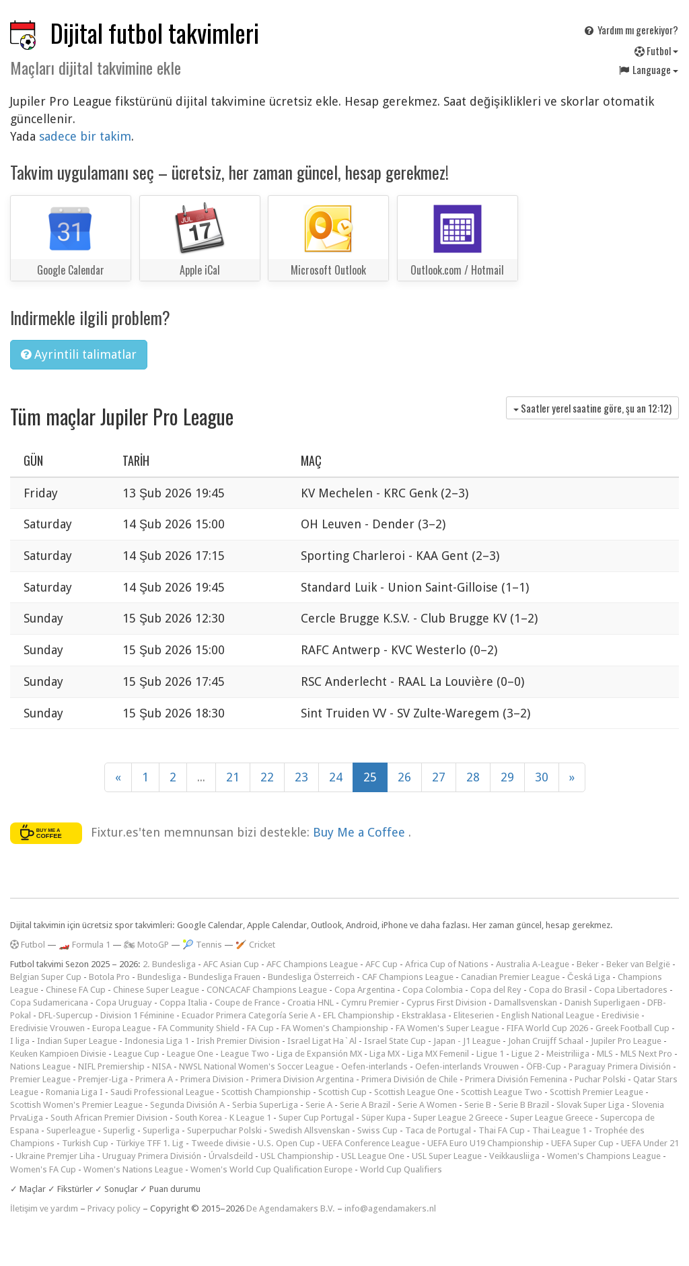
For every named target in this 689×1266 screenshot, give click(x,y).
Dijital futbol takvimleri (154, 32)
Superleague (71, 1130)
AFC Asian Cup (231, 964)
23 (301, 777)
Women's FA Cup (43, 1169)
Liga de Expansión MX (319, 1054)
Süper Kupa (383, 1118)
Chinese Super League (156, 990)
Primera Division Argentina (302, 1079)
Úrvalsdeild (231, 1156)
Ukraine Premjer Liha (55, 1156)
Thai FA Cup (501, 1130)
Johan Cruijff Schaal (545, 1041)
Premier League (40, 1079)
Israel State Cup (395, 1041)
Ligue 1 (490, 1054)
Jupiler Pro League (626, 1041)
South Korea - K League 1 (223, 1118)
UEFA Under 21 (650, 1143)
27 (438, 777)
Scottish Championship (266, 1092)
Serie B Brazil (524, 1105)
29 (507, 777)
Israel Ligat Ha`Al (322, 1041)
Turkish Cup (85, 1143)
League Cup (136, 1054)
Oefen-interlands (374, 1066)
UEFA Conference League (371, 1143)
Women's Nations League (133, 1169)
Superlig (119, 1130)
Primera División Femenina (516, 1079)
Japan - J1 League (467, 1041)
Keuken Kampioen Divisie (58, 1054)
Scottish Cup (342, 1092)
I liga (20, 1041)
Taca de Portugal (438, 1130)
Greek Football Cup (632, 1028)
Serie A (318, 1105)
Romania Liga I (74, 1092)
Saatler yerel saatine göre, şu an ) (592, 407)
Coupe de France (247, 1002)
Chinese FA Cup (76, 990)
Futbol (656, 50)
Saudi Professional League (162, 1092)
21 (233, 777)
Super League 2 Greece (458, 1118)
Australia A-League (532, 964)
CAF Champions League (408, 977)
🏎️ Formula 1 (84, 945)
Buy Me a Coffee (360, 832)
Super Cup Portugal (316, 1118)
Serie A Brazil (365, 1105)
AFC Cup (381, 964)
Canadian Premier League (510, 977)
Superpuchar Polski (224, 1130)
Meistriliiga (567, 1054)
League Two (245, 1054)
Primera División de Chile (409, 1079)
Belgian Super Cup (45, 977)
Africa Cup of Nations (446, 964)
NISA (162, 1066)
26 (404, 777)
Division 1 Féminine (137, 1015)
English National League (547, 1015)
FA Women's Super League (447, 1028)
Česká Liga (588, 977)
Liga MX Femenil (438, 1054)
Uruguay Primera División (151, 1156)
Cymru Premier (370, 1002)
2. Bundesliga (169, 964)
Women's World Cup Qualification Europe (271, 1169)
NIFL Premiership (111, 1066)
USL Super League (447, 1156)
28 (473, 777)
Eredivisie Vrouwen (47, 1028)
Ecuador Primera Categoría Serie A (249, 1015)
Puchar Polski (600, 1079)
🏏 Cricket (255, 945)
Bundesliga (159, 977)
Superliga (161, 1130)
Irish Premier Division (238, 1041)
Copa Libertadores (630, 990)
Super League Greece (551, 1118)
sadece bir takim (85, 136)
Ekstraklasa (424, 1015)
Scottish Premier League (596, 1092)
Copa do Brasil (558, 990)
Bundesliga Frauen (224, 977)
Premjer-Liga (103, 1079)
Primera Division (212, 1079)
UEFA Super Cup (582, 1143)
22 (267, 777)
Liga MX (384, 1054)
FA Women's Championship (334, 1028)
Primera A (154, 1079)
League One (190, 1054)
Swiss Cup (377, 1130)
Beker (588, 964)
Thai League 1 (559, 1130)
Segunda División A (187, 1105)
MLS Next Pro (646, 1054)
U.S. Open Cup (286, 1143)
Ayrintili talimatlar (79, 354)
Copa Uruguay (124, 1002)
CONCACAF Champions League (267, 990)
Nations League (40, 1066)
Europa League (121, 1028)
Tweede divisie (220, 1143)
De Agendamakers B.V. (290, 1208)
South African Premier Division (109, 1118)
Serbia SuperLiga (265, 1105)
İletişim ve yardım (44, 1208)
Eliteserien (474, 1015)
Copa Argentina (364, 990)
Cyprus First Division (446, 1002)
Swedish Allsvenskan (309, 1130)
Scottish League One (414, 1092)
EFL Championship (358, 1015)
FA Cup (260, 1028)
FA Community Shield (199, 1028)
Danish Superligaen (602, 1002)
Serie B (477, 1105)
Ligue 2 (525, 1054)
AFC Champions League (312, 964)
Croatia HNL (310, 1002)
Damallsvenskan (525, 1002)
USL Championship (297, 1156)
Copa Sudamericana (49, 1002)
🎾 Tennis (202, 945)
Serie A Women (427, 1105)
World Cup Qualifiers (401, 1169)
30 (541, 777)
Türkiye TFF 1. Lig (150, 1143)
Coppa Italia (183, 1002)
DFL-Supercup (65, 1015)
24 (335, 777)
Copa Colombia (432, 990)
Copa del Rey (495, 990)
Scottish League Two (501, 1092)
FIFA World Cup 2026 (547, 1028)
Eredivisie (620, 1015)
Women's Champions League (604, 1156)
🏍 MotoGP (146, 945)
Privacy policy (114, 1208)
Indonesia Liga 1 (156, 1041)
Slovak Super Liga (590, 1105)
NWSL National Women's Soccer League (256, 1066)
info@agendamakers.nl (390, 1208)
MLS (605, 1054)
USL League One (372, 1156)
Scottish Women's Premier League (76, 1105)
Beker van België (638, 964)
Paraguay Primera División (620, 1066)
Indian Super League (77, 1041)
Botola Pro (109, 977)
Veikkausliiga (514, 1156)
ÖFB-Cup (543, 1066)
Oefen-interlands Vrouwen (467, 1066)
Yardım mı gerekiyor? (630, 29)
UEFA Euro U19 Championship (485, 1143)
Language (648, 69)
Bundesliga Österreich (311, 977)
